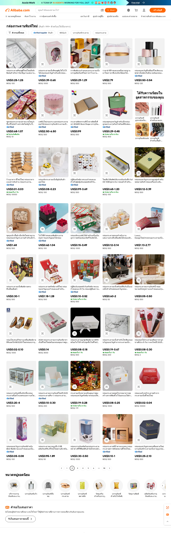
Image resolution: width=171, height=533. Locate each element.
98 (104, 468)
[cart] (137, 11)
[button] (102, 10)
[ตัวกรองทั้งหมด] (16, 33)
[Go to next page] (109, 468)
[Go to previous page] (61, 468)
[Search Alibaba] (68, 10)
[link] (167, 507)
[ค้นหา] (111, 10)
